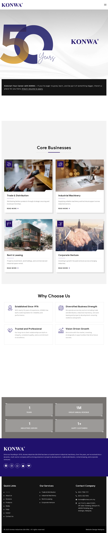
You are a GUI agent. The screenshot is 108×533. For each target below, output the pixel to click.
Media (8, 506)
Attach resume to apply (32, 89)
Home (8, 492)
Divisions (9, 499)
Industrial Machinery (69, 195)
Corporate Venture (68, 255)
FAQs (7, 509)
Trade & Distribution (18, 195)
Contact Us (9, 516)
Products (9, 502)
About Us (9, 496)
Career (8, 513)
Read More (12, 208)
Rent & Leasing (15, 255)
